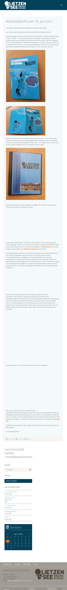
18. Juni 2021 (10, 439)
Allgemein (28, 439)
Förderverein (47, 247)
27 (7, 547)
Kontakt (17, 564)
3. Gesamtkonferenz (11, 492)
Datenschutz (7, 564)
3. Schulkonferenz (10, 505)
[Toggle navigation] (61, 5)
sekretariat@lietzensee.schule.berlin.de (19, 581)
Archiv (7, 475)
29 (14, 547)
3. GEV (7, 517)
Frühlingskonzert (9, 497)
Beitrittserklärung (31, 249)
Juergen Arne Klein (51, 588)
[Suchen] (30, 470)
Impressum (26, 564)
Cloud (35, 564)
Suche (7, 465)
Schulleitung (20, 439)
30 (18, 547)
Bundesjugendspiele (11, 511)
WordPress (31, 588)
